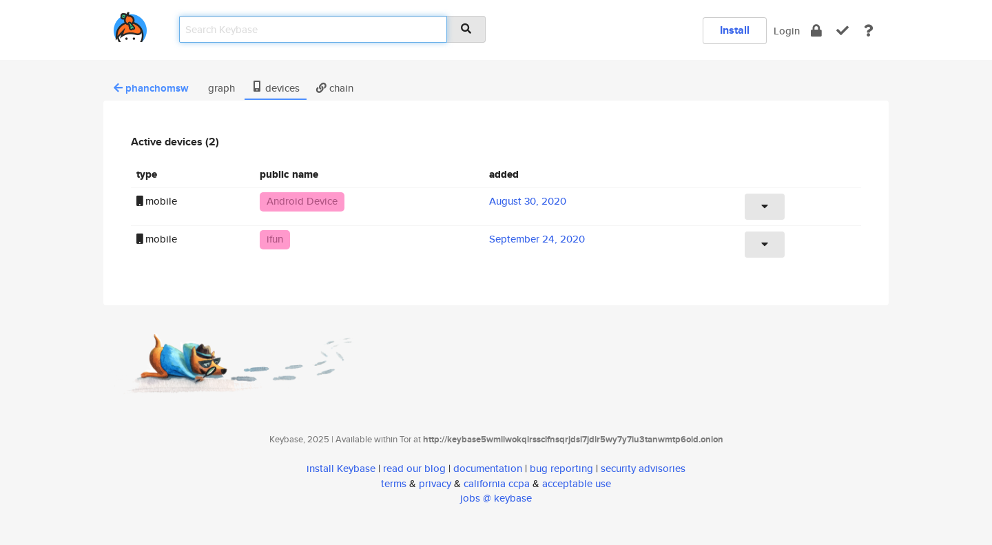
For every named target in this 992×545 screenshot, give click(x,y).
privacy (435, 483)
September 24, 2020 (537, 239)
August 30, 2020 (527, 201)
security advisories (643, 468)
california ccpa (497, 483)
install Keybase (341, 468)
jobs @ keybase (496, 498)
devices (275, 88)
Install (735, 30)
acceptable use (576, 483)
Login (787, 30)
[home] (130, 24)
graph (220, 88)
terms (393, 483)
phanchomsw (151, 88)
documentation (487, 468)
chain (334, 88)
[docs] (869, 30)
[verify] (842, 30)
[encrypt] (816, 30)
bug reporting (561, 468)
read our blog (414, 468)
